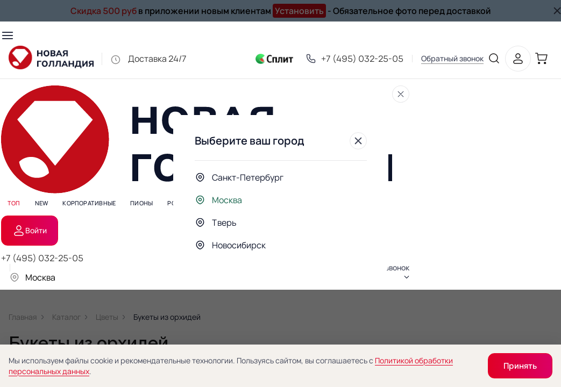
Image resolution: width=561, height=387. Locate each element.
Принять (520, 365)
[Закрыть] (358, 140)
